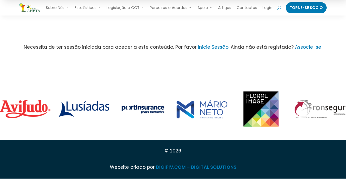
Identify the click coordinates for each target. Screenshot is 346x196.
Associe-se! (309, 47)
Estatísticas (88, 7)
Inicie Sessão (213, 47)
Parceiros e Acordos (171, 7)
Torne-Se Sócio (306, 7)
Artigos (224, 7)
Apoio (205, 7)
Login (267, 7)
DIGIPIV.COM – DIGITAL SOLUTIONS (196, 167)
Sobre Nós (57, 7)
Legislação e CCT (125, 7)
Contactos (247, 7)
